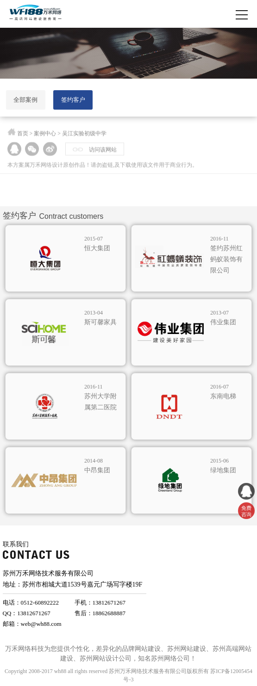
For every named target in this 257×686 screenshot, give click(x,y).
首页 (22, 135)
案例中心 (45, 135)
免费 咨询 (246, 511)
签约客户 (73, 99)
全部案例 (25, 99)
